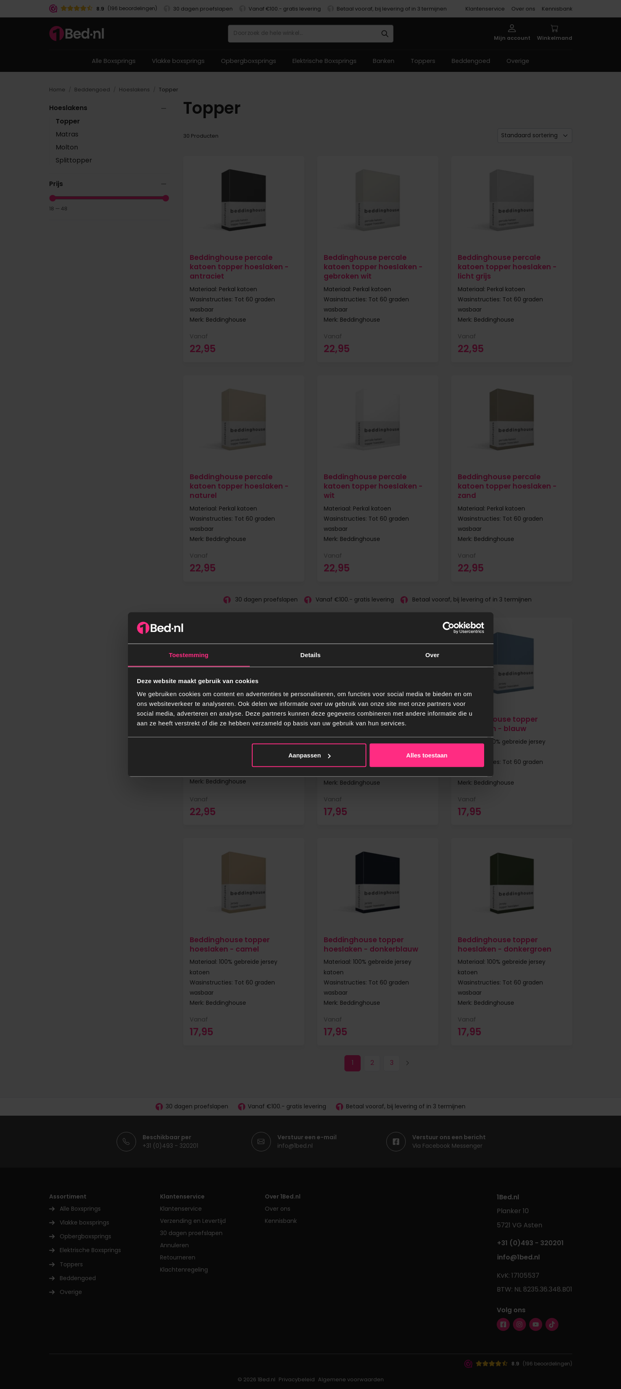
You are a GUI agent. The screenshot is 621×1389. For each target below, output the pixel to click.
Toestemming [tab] (189, 654)
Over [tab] (432, 654)
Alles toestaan (427, 755)
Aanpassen (309, 755)
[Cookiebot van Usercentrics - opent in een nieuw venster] (448, 627)
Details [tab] (311, 654)
